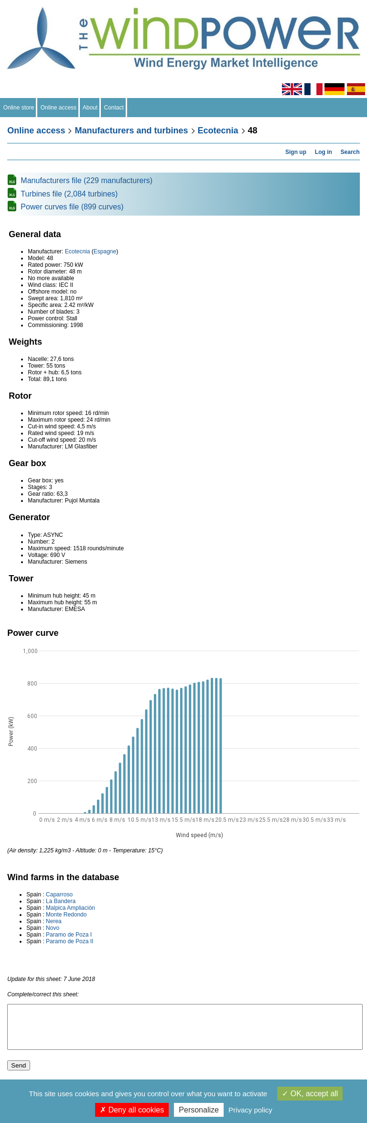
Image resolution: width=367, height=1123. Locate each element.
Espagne (105, 251)
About (90, 107)
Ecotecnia (218, 130)
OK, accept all (310, 1094)
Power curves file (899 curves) (72, 207)
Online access (58, 107)
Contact (114, 107)
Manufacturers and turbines (131, 130)
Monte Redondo (66, 914)
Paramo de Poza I (69, 934)
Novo (52, 928)
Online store (18, 107)
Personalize (199, 1110)
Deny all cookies (132, 1110)
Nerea (54, 921)
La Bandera (61, 901)
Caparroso (59, 894)
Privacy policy (250, 1110)
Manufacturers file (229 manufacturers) (86, 180)
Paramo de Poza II (69, 941)
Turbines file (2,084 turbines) (69, 194)
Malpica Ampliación (70, 908)
